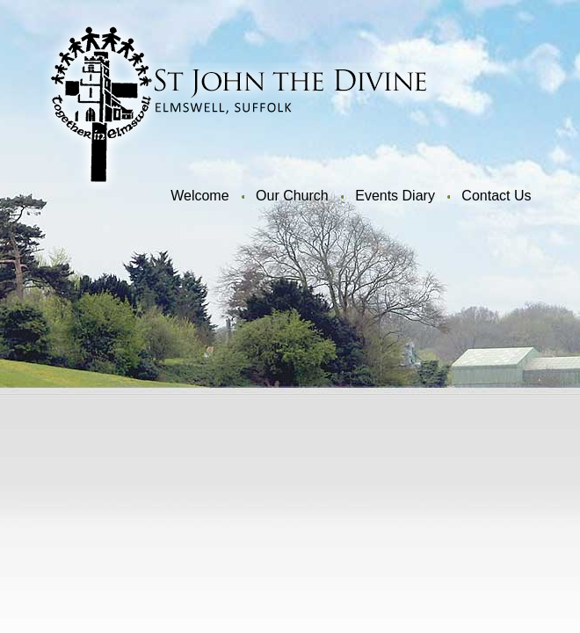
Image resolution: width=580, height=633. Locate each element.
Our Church (292, 195)
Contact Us (496, 195)
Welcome (199, 195)
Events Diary (395, 195)
